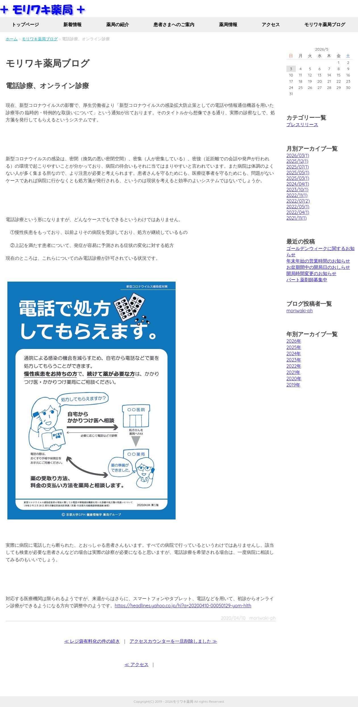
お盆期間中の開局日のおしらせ (318, 267)
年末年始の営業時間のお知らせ (318, 261)
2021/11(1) (296, 218)
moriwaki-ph (299, 310)
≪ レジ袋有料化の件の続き (92, 641)
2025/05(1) (297, 172)
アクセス (271, 24)
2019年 (293, 385)
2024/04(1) (297, 184)
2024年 (293, 353)
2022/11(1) (296, 195)
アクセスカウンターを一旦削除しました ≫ (173, 641)
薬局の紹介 (117, 24)
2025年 (293, 347)
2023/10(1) (297, 189)
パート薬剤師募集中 (306, 279)
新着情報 (72, 24)
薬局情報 (228, 24)
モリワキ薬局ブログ (324, 24)
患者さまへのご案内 (173, 24)
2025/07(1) (297, 167)
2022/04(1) (297, 212)
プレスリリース (302, 124)
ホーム (12, 38)
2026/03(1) (297, 155)
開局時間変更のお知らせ (311, 273)
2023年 (293, 360)
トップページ (25, 24)
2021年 (293, 372)
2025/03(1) (297, 178)
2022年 (293, 366)
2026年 (293, 341)
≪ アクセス (136, 664)
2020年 (293, 378)
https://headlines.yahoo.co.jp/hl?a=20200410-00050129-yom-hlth (183, 605)
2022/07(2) (298, 201)
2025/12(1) (297, 161)
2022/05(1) (297, 206)
